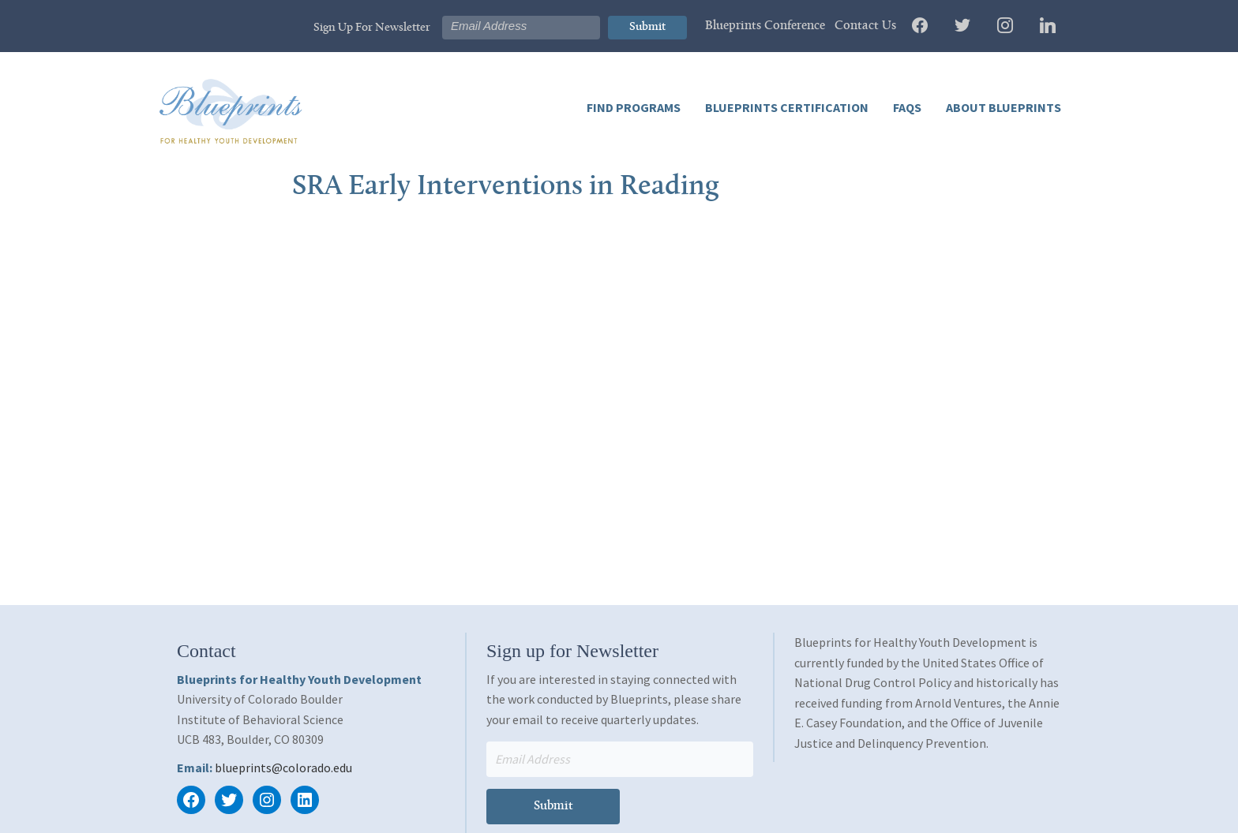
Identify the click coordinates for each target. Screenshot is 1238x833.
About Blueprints (1002, 107)
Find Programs (634, 107)
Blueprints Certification (785, 107)
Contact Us (865, 26)
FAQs (906, 107)
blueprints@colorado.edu (283, 767)
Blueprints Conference (765, 26)
